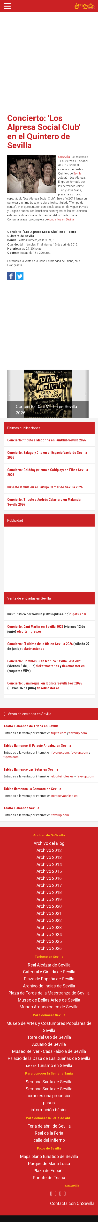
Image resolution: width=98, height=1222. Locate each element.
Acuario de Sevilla (49, 1044)
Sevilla (77, 173)
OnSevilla (64, 157)
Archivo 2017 (49, 885)
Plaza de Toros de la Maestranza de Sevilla (49, 992)
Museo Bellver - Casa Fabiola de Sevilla (49, 1051)
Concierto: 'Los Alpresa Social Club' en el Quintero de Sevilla (44, 131)
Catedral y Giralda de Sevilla (49, 971)
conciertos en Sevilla (61, 219)
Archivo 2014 (49, 864)
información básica (49, 1109)
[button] (9, 394)
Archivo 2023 (49, 927)
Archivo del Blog (49, 843)
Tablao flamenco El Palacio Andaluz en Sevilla (37, 746)
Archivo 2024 (49, 934)
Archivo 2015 (49, 871)
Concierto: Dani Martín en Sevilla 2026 (35, 627)
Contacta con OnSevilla (72, 1203)
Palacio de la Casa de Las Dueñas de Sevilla (49, 1058)
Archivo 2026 (49, 948)
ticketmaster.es (33, 649)
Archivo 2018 (49, 892)
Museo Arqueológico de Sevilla (49, 1006)
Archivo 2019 (49, 899)
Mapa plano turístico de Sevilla (49, 1156)
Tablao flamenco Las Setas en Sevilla (31, 769)
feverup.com (78, 733)
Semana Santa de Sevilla (49, 1081)
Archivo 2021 (49, 913)
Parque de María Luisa (49, 1163)
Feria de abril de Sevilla (49, 1126)
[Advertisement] (45, 61)
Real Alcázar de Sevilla (49, 964)
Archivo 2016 (49, 878)
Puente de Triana (49, 1177)
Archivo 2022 (49, 920)
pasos (49, 1102)
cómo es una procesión (49, 1095)
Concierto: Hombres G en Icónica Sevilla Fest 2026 (44, 661)
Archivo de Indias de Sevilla (49, 985)
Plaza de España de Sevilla (49, 978)
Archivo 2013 (49, 857)
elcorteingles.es (62, 776)
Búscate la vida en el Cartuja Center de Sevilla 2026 (45, 487)
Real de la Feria (49, 1133)
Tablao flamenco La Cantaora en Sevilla (32, 789)
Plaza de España (49, 1170)
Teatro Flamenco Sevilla (21, 808)
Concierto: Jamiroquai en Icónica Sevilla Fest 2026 (44, 683)
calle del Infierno (49, 1140)
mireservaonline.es (64, 796)
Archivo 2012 (49, 850)
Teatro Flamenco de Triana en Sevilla (31, 726)
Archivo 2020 (49, 906)
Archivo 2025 (49, 941)
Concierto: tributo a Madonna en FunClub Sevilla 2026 (46, 440)
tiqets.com (58, 733)
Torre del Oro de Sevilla (49, 1037)
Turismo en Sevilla (54, 1065)
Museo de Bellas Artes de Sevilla (49, 1000)
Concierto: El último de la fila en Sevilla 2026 (40, 644)
